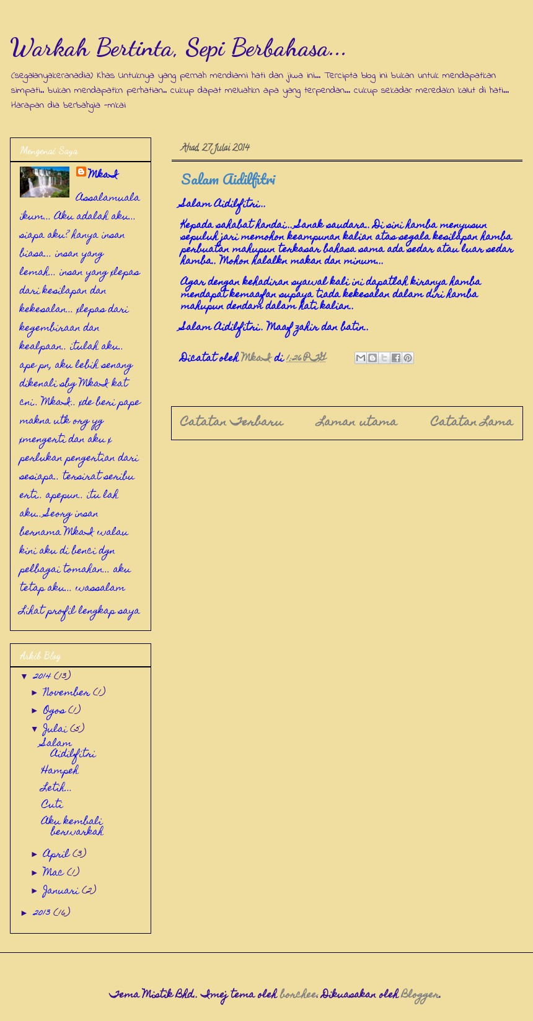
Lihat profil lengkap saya (80, 611)
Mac (55, 873)
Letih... (57, 789)
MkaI (103, 176)
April (58, 855)
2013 (43, 914)
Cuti (52, 805)
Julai (56, 730)
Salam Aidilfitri (68, 749)
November (68, 693)
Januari (62, 891)
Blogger (420, 995)
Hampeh (60, 771)
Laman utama (357, 423)
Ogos (55, 711)
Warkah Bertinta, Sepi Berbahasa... (179, 47)
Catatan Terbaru (232, 423)
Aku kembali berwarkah (73, 827)
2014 (43, 677)
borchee (298, 995)
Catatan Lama (472, 423)
